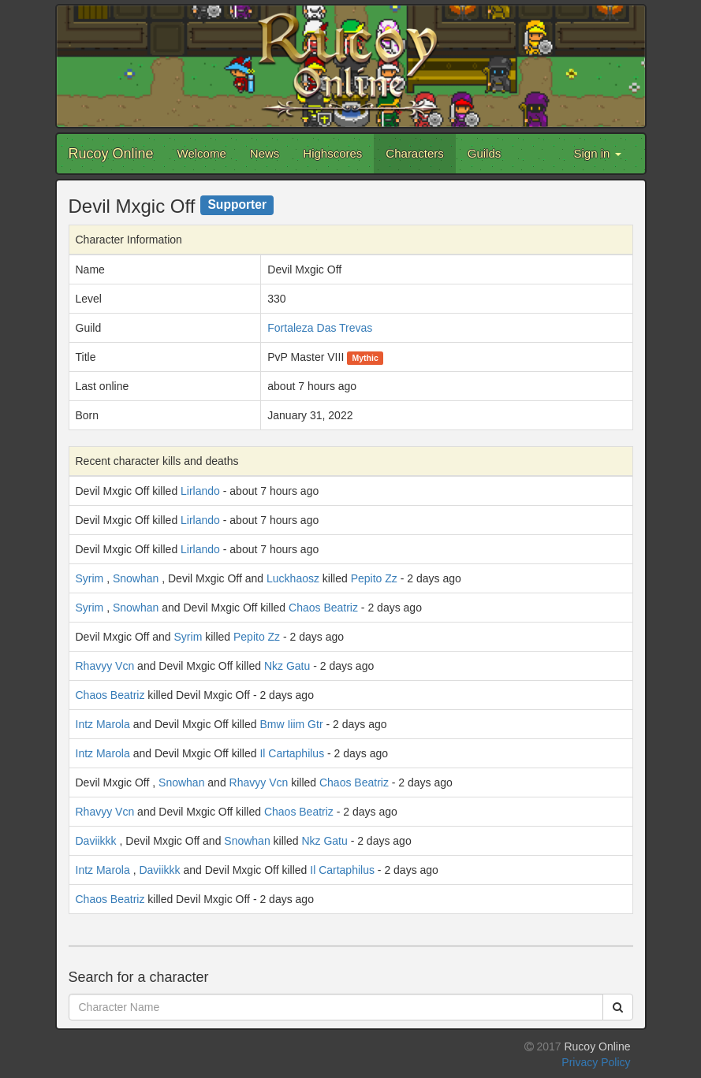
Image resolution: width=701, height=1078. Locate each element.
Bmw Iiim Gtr (291, 724)
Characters (414, 153)
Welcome (201, 153)
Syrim (90, 578)
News (265, 153)
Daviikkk (96, 841)
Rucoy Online (111, 154)
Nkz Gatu (287, 666)
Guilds (485, 153)
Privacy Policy (595, 1062)
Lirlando (200, 491)
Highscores (332, 153)
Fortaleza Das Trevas (319, 328)
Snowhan (135, 578)
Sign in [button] (597, 153)
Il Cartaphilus (291, 753)
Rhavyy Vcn (105, 666)
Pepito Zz (374, 578)
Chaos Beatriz (323, 607)
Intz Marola (103, 724)
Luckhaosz (293, 578)
